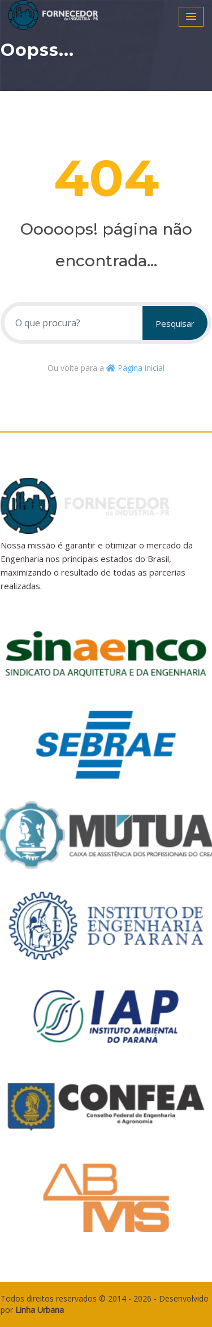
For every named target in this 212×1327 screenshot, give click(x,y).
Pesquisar (174, 323)
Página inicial (135, 367)
